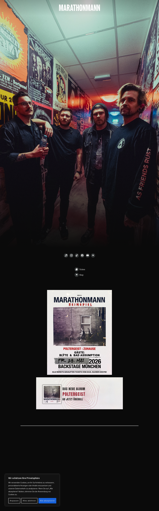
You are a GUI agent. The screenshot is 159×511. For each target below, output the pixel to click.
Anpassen (14, 501)
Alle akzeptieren (47, 501)
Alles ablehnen (29, 501)
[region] (32, 490)
